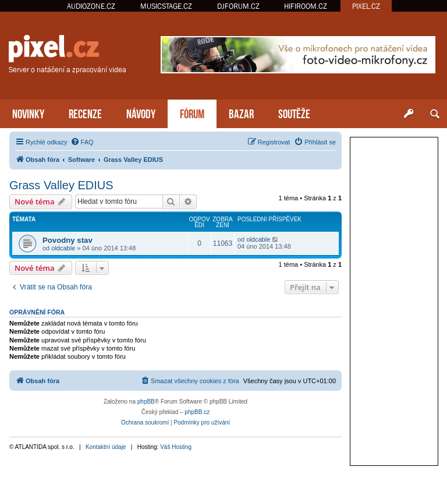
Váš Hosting (175, 447)
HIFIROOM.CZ (305, 6)
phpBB (146, 401)
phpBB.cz (197, 412)
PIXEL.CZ (366, 6)
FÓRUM (192, 113)
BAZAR (241, 113)
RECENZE (85, 113)
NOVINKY (28, 113)
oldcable (63, 248)
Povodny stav (67, 240)
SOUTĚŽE (294, 113)
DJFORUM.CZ (238, 6)
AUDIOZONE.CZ (91, 6)
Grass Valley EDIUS (61, 185)
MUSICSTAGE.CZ (166, 6)
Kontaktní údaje (106, 447)
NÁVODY (140, 113)
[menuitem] (82, 142)
